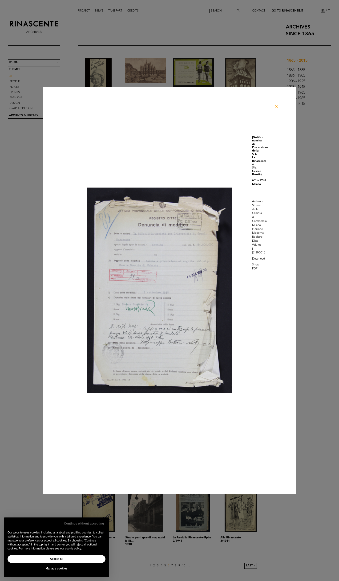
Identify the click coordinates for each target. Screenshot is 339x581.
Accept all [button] (56, 559)
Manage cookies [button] (57, 568)
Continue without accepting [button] (84, 523)
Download (258, 258)
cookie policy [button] (73, 548)
